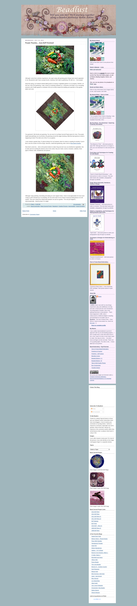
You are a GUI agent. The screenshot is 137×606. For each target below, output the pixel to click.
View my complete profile (98, 325)
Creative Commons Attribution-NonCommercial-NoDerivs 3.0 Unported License (100, 378)
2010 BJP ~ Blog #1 (97, 526)
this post (92, 323)
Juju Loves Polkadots (97, 585)
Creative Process (63, 206)
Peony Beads (95, 562)
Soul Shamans (95, 569)
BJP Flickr (94, 523)
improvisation (71, 206)
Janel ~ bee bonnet (97, 576)
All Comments (95, 412)
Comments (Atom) (34, 214)
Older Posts (83, 211)
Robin (100, 296)
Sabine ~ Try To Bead (97, 550)
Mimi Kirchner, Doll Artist (98, 574)
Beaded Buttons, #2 (97, 360)
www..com (97, 599)
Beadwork (55, 206)
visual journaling (80, 206)
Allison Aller (95, 559)
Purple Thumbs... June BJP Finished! (39, 43)
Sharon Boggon (96, 592)
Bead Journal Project (46, 206)
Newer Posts (25, 211)
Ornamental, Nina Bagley (98, 588)
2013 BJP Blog (95, 512)
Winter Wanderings (97, 548)
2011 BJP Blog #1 (96, 516)
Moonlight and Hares (97, 557)
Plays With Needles (97, 541)
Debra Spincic (95, 590)
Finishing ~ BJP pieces (98, 353)
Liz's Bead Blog (96, 581)
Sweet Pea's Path (96, 536)
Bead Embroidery (35, 206)
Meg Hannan (95, 578)
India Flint (94, 545)
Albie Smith (95, 583)
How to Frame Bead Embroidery (100, 349)
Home (54, 211)
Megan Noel (95, 571)
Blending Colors (96, 356)
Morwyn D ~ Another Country (99, 566)
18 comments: (77, 204)
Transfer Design (96, 367)
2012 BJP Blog (95, 514)
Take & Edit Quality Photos (99, 363)
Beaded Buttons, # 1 (97, 358)
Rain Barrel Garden (75, 143)
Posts (93, 408)
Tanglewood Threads (97, 543)
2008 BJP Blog (95, 530)
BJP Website (95, 521)
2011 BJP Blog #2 (96, 518)
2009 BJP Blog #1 (96, 528)
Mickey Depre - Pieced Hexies (100, 538)
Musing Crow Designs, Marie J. (100, 552)
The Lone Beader (96, 564)
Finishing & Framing (97, 351)
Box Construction (96, 365)
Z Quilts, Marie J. (96, 555)
